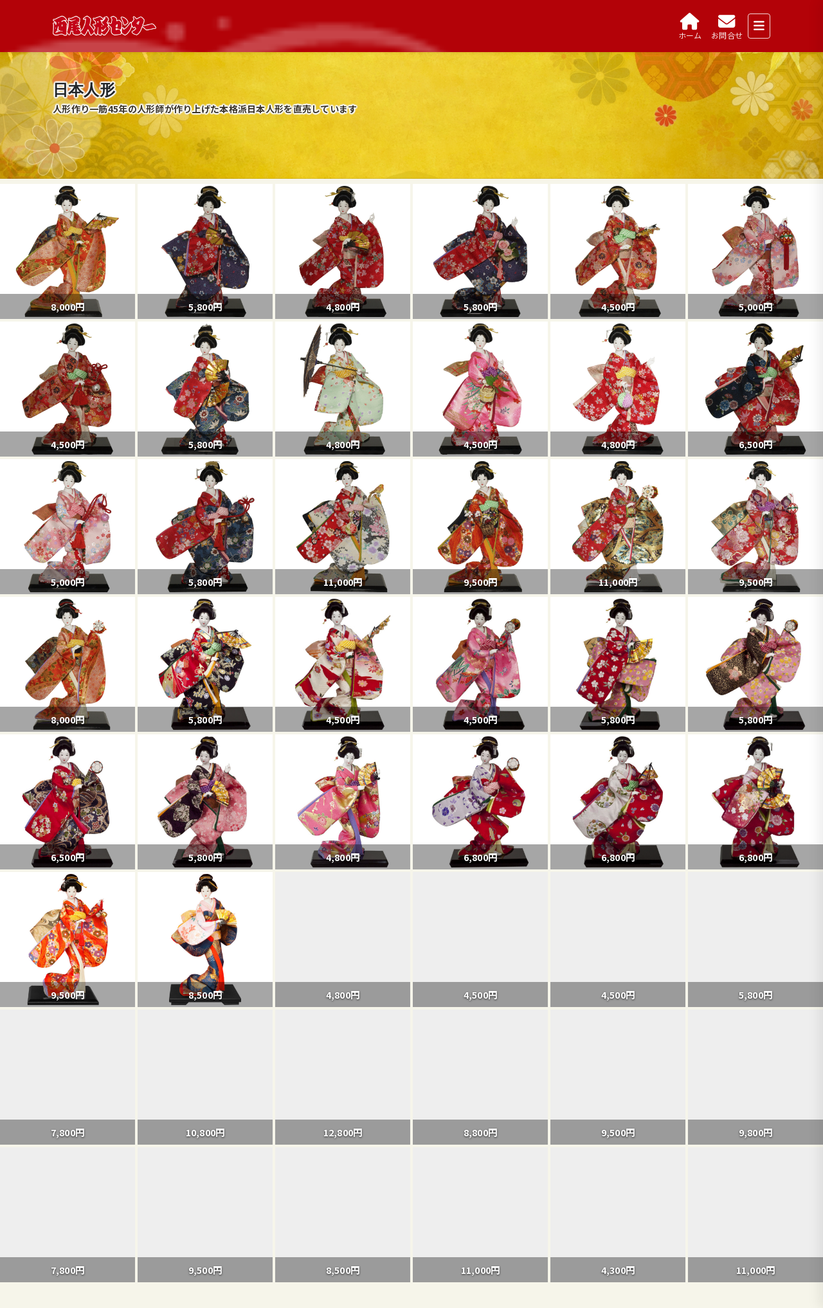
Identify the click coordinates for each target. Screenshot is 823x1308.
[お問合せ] (727, 26)
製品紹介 (99, 1235)
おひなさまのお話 (120, 1259)
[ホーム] (690, 26)
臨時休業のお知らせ (99, 1085)
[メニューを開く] (759, 26)
